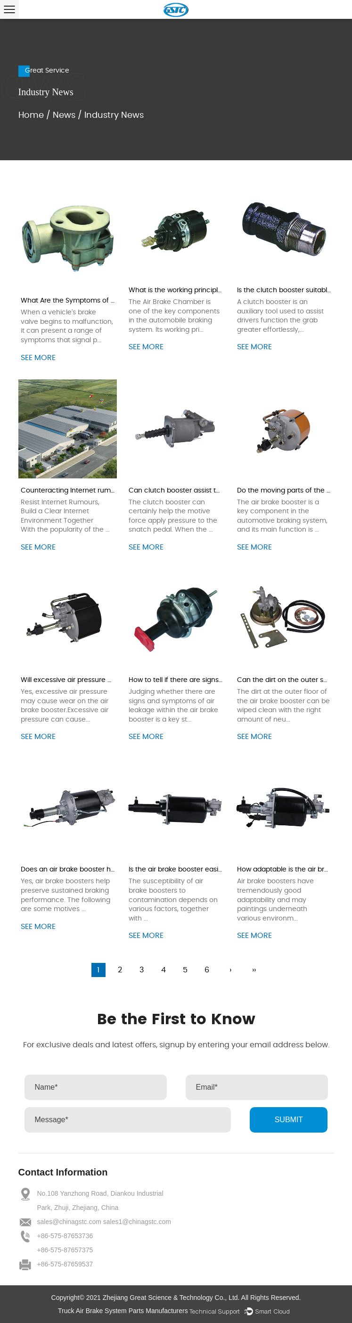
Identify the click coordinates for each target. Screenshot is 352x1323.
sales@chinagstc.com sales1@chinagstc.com (104, 1221)
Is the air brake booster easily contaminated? (202, 869)
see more (38, 358)
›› (254, 970)
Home (31, 115)
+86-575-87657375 (65, 1250)
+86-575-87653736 (65, 1236)
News (64, 115)
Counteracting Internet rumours (73, 490)
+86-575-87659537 (65, 1264)
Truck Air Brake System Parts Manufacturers (123, 1311)
